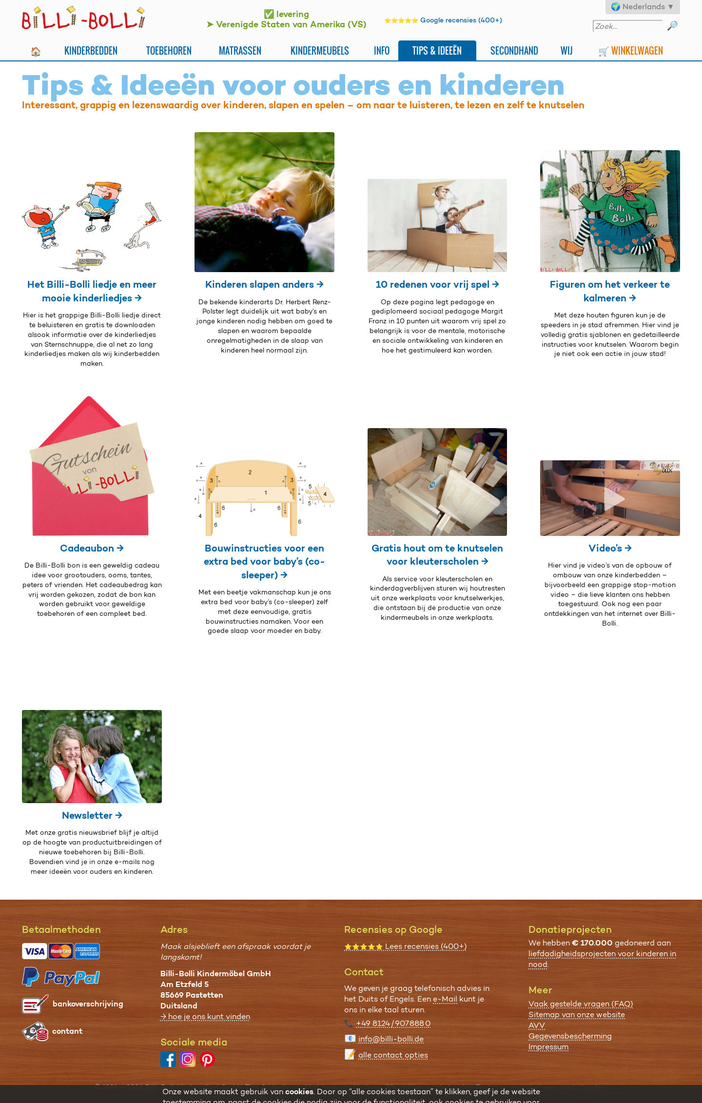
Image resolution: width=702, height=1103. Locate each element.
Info (382, 50)
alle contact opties (393, 1055)
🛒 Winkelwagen (630, 50)
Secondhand (514, 50)
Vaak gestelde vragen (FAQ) (580, 1003)
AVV (536, 1025)
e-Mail (445, 999)
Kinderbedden (90, 50)
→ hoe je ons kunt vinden (205, 1016)
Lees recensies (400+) (405, 946)
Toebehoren (169, 50)
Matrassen (240, 50)
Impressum (548, 1046)
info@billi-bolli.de (391, 1039)
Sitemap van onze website (576, 1014)
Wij (567, 50)
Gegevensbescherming (570, 1036)
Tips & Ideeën (437, 50)
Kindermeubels (320, 50)
